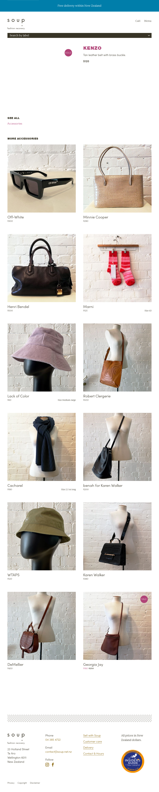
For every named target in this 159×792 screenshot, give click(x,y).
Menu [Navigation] (148, 20)
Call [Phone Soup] (138, 20)
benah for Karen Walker (103, 485)
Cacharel (15, 485)
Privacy (10, 782)
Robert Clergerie (97, 395)
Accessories (14, 123)
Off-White (15, 216)
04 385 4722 (53, 739)
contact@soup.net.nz (58, 751)
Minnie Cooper (95, 216)
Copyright (22, 782)
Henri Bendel (18, 306)
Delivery (88, 747)
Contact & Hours (93, 753)
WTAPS (13, 574)
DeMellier (15, 664)
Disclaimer (35, 782)
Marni (88, 306)
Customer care (92, 741)
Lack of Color (18, 395)
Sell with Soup (92, 735)
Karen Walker (94, 574)
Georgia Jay (93, 664)
